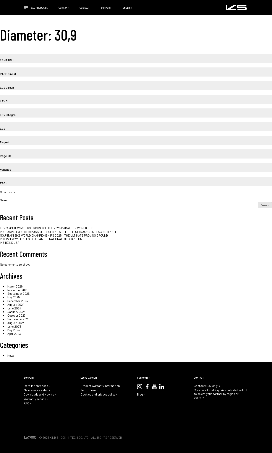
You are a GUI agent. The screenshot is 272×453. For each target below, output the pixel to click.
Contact (84, 7)
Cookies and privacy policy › (99, 394)
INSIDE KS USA (9, 242)
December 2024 (17, 301)
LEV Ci (4, 101)
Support (106, 7)
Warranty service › (36, 399)
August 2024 (15, 304)
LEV (2, 128)
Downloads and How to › (40, 394)
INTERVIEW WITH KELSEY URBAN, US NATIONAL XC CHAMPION (41, 239)
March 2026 (15, 286)
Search (4, 200)
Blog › (141, 394)
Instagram (139, 386)
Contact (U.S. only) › (207, 386)
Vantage (5, 169)
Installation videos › (37, 386)
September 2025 (18, 293)
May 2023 (13, 330)
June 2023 (14, 326)
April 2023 (14, 333)
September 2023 (18, 319)
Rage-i (4, 142)
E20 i (3, 183)
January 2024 (16, 312)
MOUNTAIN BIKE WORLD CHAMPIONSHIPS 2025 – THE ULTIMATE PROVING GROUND (54, 235)
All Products (39, 7)
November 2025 (17, 290)
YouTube (154, 386)
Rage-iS (5, 156)
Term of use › (89, 390)
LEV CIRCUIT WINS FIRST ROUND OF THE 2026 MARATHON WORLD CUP (46, 228)
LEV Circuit (7, 87)
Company (63, 7)
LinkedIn (161, 386)
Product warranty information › (101, 386)
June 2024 (14, 308)
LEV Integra (8, 115)
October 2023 (16, 315)
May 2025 (13, 297)
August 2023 (15, 323)
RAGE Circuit (8, 74)
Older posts (7, 192)
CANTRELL (7, 60)
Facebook (147, 386)
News (11, 355)
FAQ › (27, 403)
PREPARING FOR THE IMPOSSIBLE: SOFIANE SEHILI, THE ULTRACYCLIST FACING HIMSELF (59, 232)
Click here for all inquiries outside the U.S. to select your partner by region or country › (220, 393)
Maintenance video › (37, 390)
